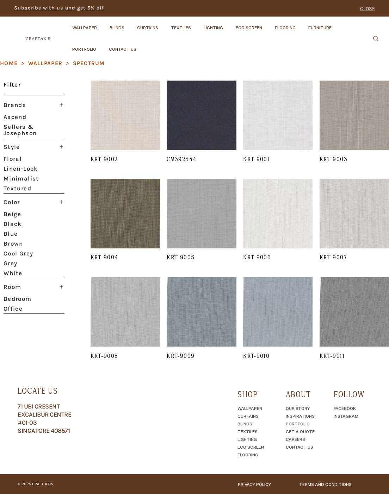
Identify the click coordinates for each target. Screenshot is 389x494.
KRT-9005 (180, 257)
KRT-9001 (256, 159)
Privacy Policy (254, 484)
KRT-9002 (104, 159)
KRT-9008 (104, 355)
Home (9, 63)
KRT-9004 (104, 257)
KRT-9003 (333, 159)
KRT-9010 (256, 355)
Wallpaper (45, 63)
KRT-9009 (180, 355)
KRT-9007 (333, 257)
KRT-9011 (332, 355)
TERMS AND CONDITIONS (325, 484)
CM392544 (181, 159)
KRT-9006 (257, 257)
